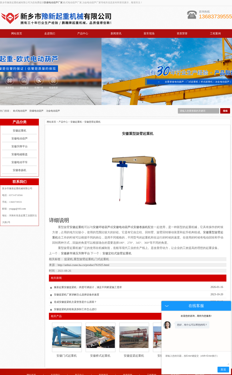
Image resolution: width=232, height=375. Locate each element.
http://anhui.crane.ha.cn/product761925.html (83, 251)
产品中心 (82, 33)
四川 (143, 372)
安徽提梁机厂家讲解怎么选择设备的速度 (76, 280)
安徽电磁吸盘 (19, 140)
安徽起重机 (19, 116)
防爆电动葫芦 (37, 97)
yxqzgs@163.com (17, 194)
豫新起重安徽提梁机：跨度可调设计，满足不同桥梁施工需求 (88, 273)
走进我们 (49, 33)
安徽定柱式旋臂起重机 (116, 239)
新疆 (122, 372)
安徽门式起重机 (66, 341)
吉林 (104, 372)
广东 (132, 372)
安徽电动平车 (19, 148)
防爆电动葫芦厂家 (53, 2)
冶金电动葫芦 (53, 97)
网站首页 (16, 33)
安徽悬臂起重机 (92, 108)
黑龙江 (110, 372)
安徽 (127, 372)
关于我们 (55, 361)
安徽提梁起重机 (134, 341)
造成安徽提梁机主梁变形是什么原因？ (75, 288)
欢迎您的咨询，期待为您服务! (196, 316)
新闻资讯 (116, 33)
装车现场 (149, 33)
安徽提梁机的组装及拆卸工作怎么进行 (75, 295)
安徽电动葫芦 (19, 124)
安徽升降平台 (19, 132)
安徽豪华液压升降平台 (75, 239)
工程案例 (215, 33)
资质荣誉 (182, 33)
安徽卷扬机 (19, 156)
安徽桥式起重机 (100, 341)
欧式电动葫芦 (20, 97)
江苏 (138, 372)
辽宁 (117, 372)
